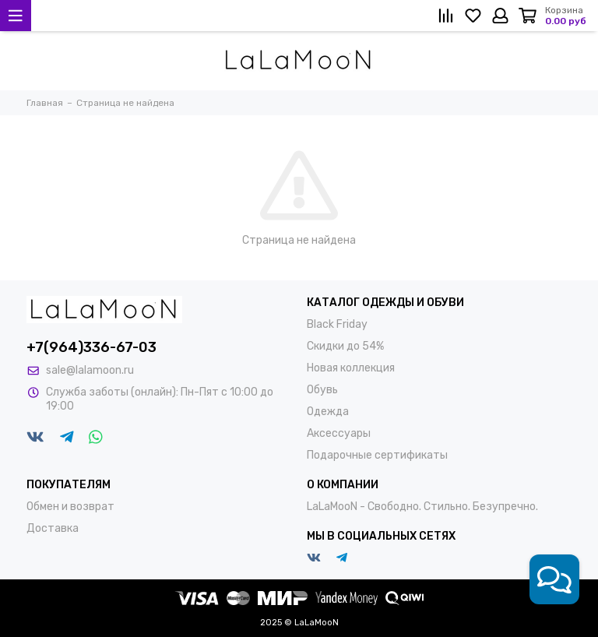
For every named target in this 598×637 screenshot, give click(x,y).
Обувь (322, 389)
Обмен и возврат (70, 506)
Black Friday (337, 324)
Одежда (328, 411)
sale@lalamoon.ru (90, 370)
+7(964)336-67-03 (91, 347)
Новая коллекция (351, 368)
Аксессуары (339, 433)
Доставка (52, 528)
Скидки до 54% (345, 346)
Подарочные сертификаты (377, 455)
